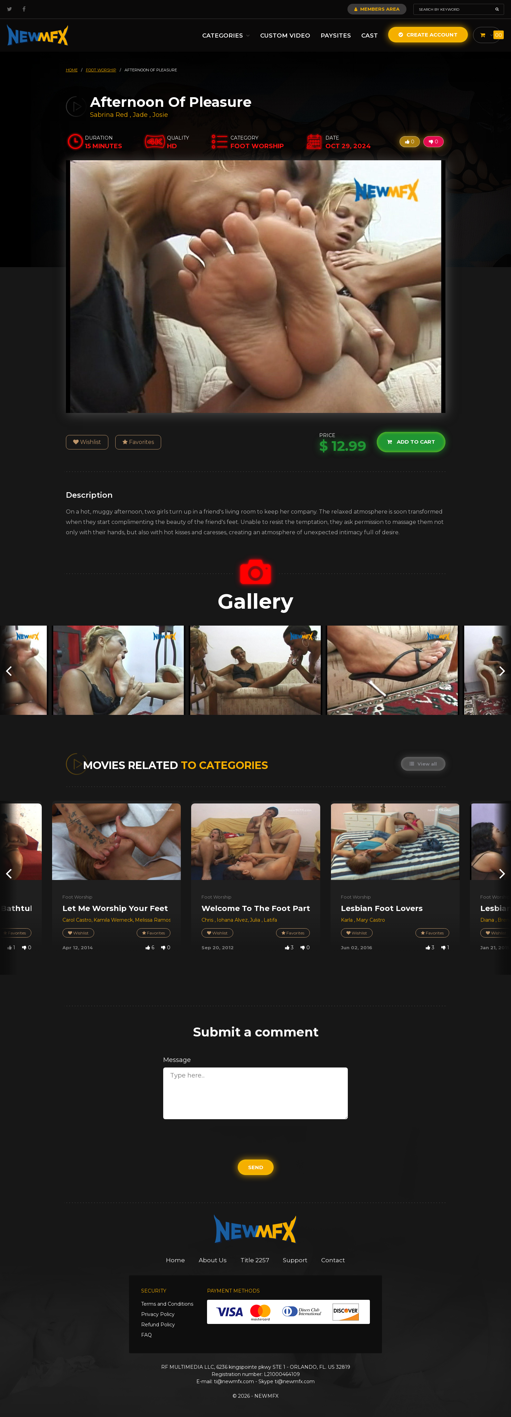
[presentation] (8, 670)
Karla (347, 920)
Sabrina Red (109, 115)
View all (423, 764)
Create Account (428, 34)
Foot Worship (77, 897)
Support (295, 1260)
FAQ (146, 1335)
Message (177, 1060)
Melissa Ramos (153, 920)
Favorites (138, 442)
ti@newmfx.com (234, 1381)
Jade (141, 115)
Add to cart (411, 441)
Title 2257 (254, 1260)
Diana (487, 920)
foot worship (101, 70)
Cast (369, 35)
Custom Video (285, 35)
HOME (72, 70)
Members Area (377, 9)
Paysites (336, 35)
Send (255, 1167)
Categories (226, 35)
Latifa (270, 920)
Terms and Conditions (167, 1304)
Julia (256, 920)
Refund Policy (158, 1325)
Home (175, 1260)
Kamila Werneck (113, 920)
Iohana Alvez (232, 920)
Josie (160, 115)
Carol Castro (76, 920)
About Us (213, 1260)
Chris (208, 920)
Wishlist (87, 442)
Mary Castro (370, 920)
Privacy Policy (158, 1314)
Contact (333, 1260)
